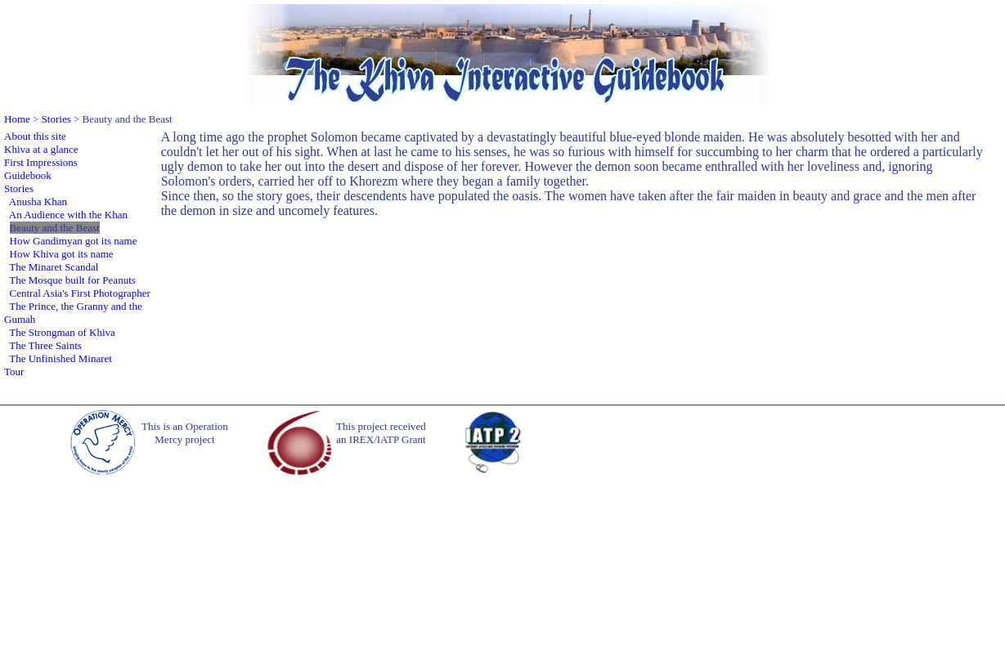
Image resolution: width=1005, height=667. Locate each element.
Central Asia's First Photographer (80, 293)
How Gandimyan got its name (73, 241)
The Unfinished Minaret (60, 358)
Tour (14, 371)
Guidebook (28, 175)
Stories (56, 119)
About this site (35, 136)
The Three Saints (45, 345)
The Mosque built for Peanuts (72, 280)
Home (17, 119)
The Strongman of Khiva (62, 332)
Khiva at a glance (41, 149)
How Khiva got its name (62, 254)
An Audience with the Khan (68, 214)
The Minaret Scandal (53, 267)
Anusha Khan (38, 201)
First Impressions (41, 162)
